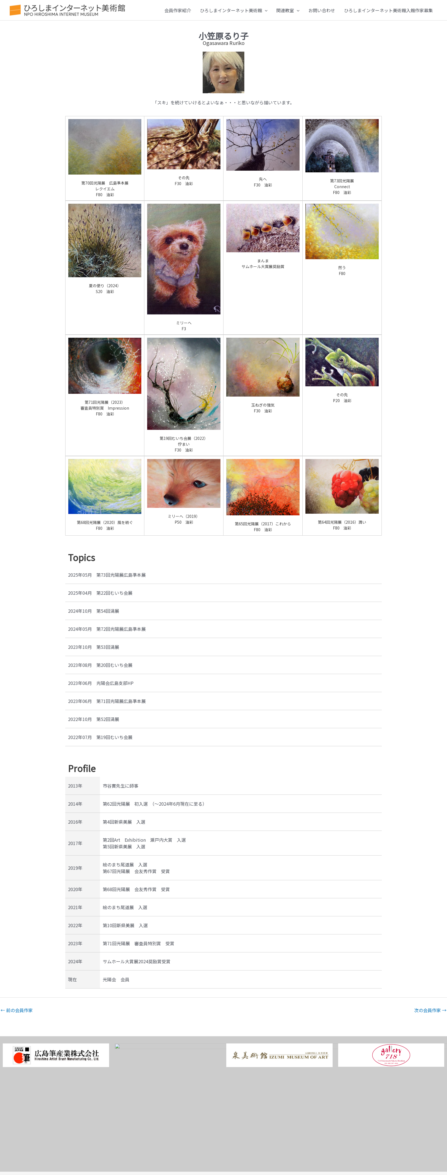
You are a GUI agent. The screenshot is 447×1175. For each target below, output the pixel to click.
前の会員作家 (17, 1010)
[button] (265, 10)
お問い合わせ (321, 10)
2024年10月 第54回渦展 (93, 610)
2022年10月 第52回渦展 (93, 719)
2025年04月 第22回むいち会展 (100, 592)
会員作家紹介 (177, 10)
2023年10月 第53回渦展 (93, 647)
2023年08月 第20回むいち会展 (100, 665)
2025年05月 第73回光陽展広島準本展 (107, 574)
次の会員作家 (430, 1010)
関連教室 (288, 10)
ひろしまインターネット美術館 (234, 10)
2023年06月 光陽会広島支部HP (101, 683)
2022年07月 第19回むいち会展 (100, 737)
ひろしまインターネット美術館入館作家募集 (388, 10)
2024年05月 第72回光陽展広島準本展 (107, 629)
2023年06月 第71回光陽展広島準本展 (107, 701)
